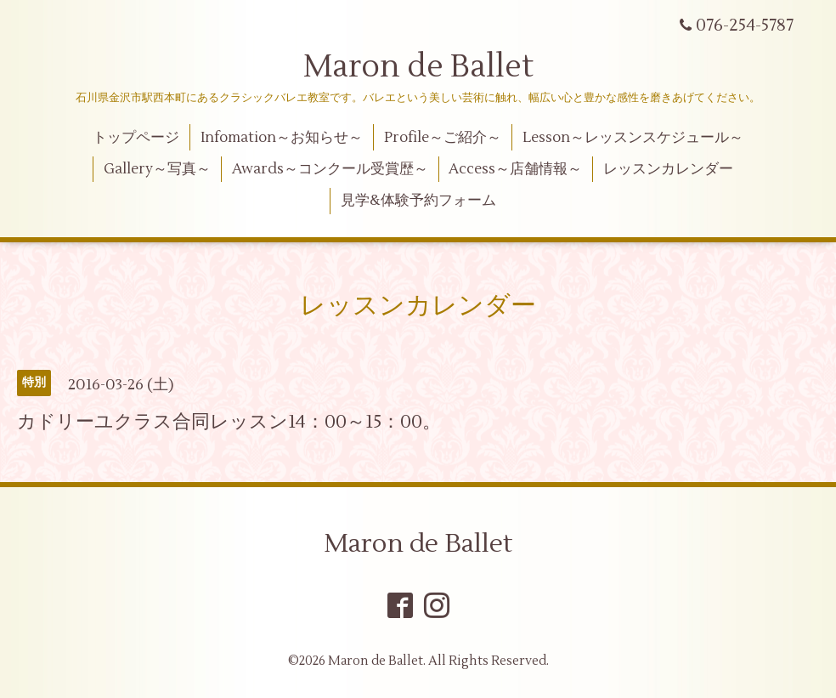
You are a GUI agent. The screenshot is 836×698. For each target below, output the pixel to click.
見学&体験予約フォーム (418, 200)
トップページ (136, 137)
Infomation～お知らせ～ (282, 137)
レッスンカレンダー (668, 169)
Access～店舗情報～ (515, 169)
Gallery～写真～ (157, 169)
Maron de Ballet (418, 67)
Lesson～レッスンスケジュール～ (632, 137)
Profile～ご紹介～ (442, 137)
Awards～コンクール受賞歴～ (330, 169)
